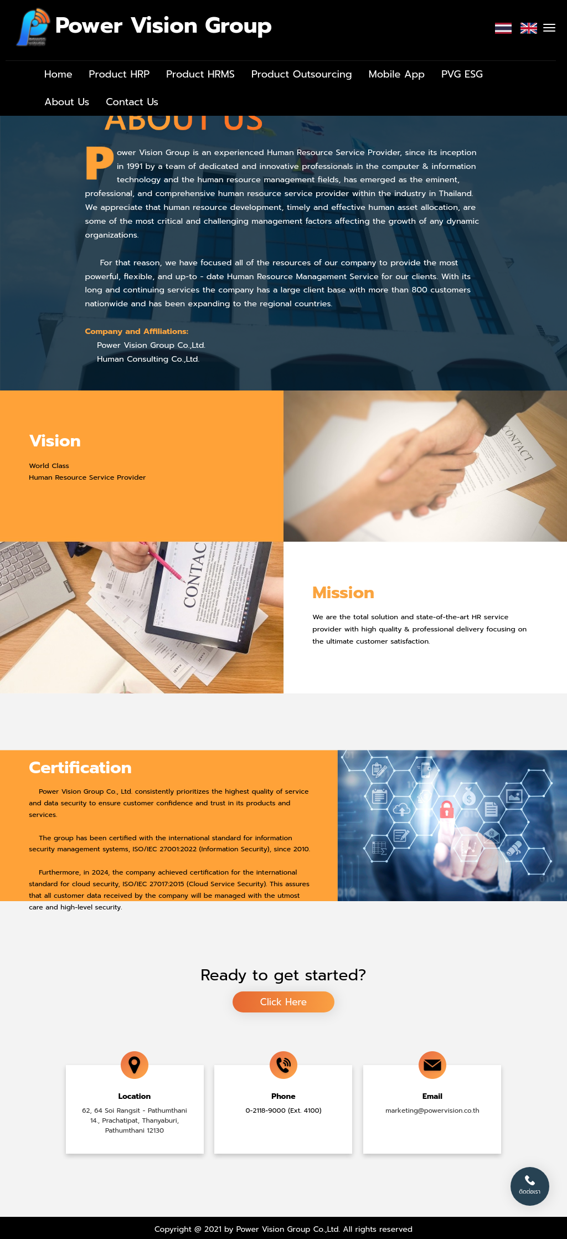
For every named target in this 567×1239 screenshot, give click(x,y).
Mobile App (397, 74)
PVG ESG (462, 74)
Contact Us (132, 102)
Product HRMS (200, 74)
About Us (66, 102)
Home (58, 74)
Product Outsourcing (301, 74)
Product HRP (119, 74)
